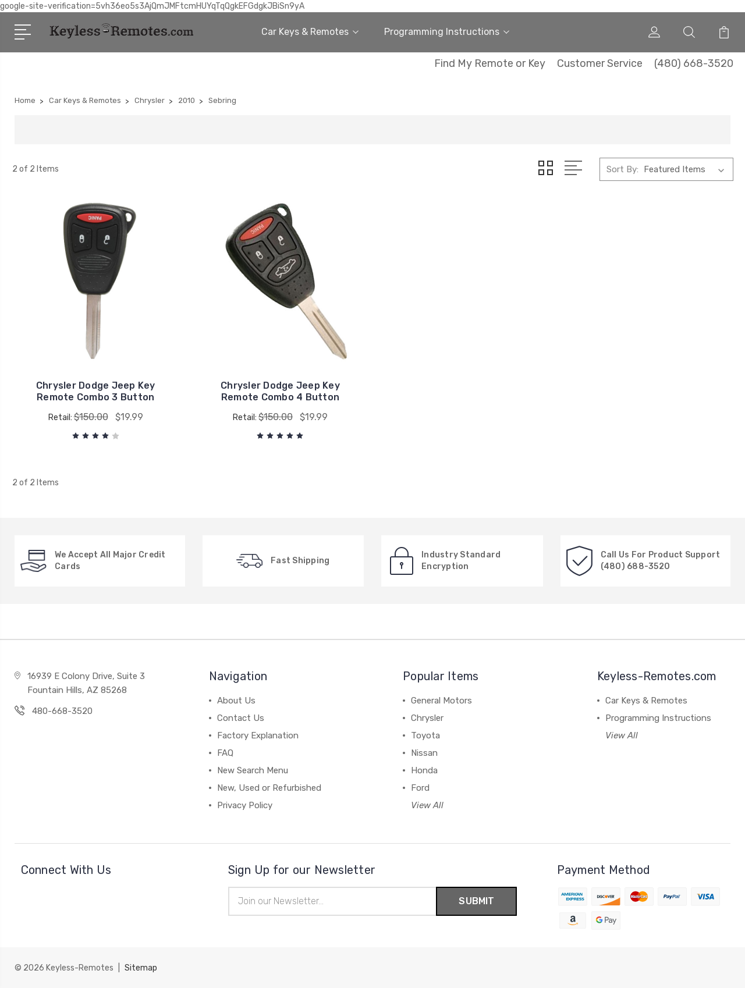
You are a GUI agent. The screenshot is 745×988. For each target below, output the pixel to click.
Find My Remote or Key (489, 63)
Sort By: (622, 169)
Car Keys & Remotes (310, 31)
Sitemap (141, 968)
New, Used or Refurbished (269, 788)
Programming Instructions (446, 31)
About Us (236, 700)
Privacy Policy (244, 805)
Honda (424, 770)
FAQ (225, 753)
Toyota (425, 735)
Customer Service (600, 63)
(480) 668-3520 (693, 63)
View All (427, 805)
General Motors (441, 700)
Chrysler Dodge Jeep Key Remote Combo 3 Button (95, 391)
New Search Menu (252, 770)
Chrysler (427, 718)
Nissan (424, 753)
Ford (420, 788)
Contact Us (240, 718)
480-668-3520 (62, 711)
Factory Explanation (258, 735)
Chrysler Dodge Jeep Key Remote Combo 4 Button (280, 391)
